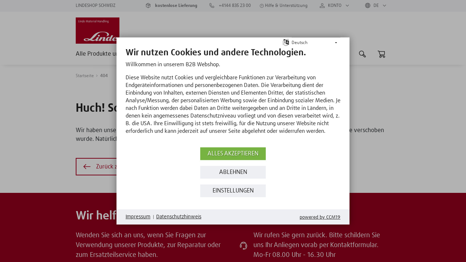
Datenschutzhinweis (178, 216)
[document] (233, 96)
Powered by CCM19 (320, 217)
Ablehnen (233, 172)
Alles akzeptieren (233, 153)
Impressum (138, 216)
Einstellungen (233, 191)
